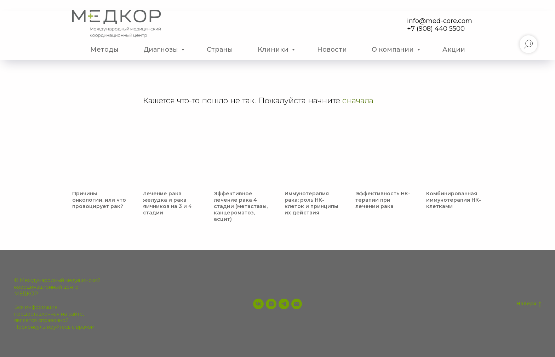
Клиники (274, 49)
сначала (357, 100)
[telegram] (284, 304)
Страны (220, 49)
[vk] (258, 304)
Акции (453, 49)
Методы (104, 49)
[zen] (271, 304)
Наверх (528, 303)
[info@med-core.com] (296, 304)
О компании (394, 49)
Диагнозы (161, 49)
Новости (332, 49)
